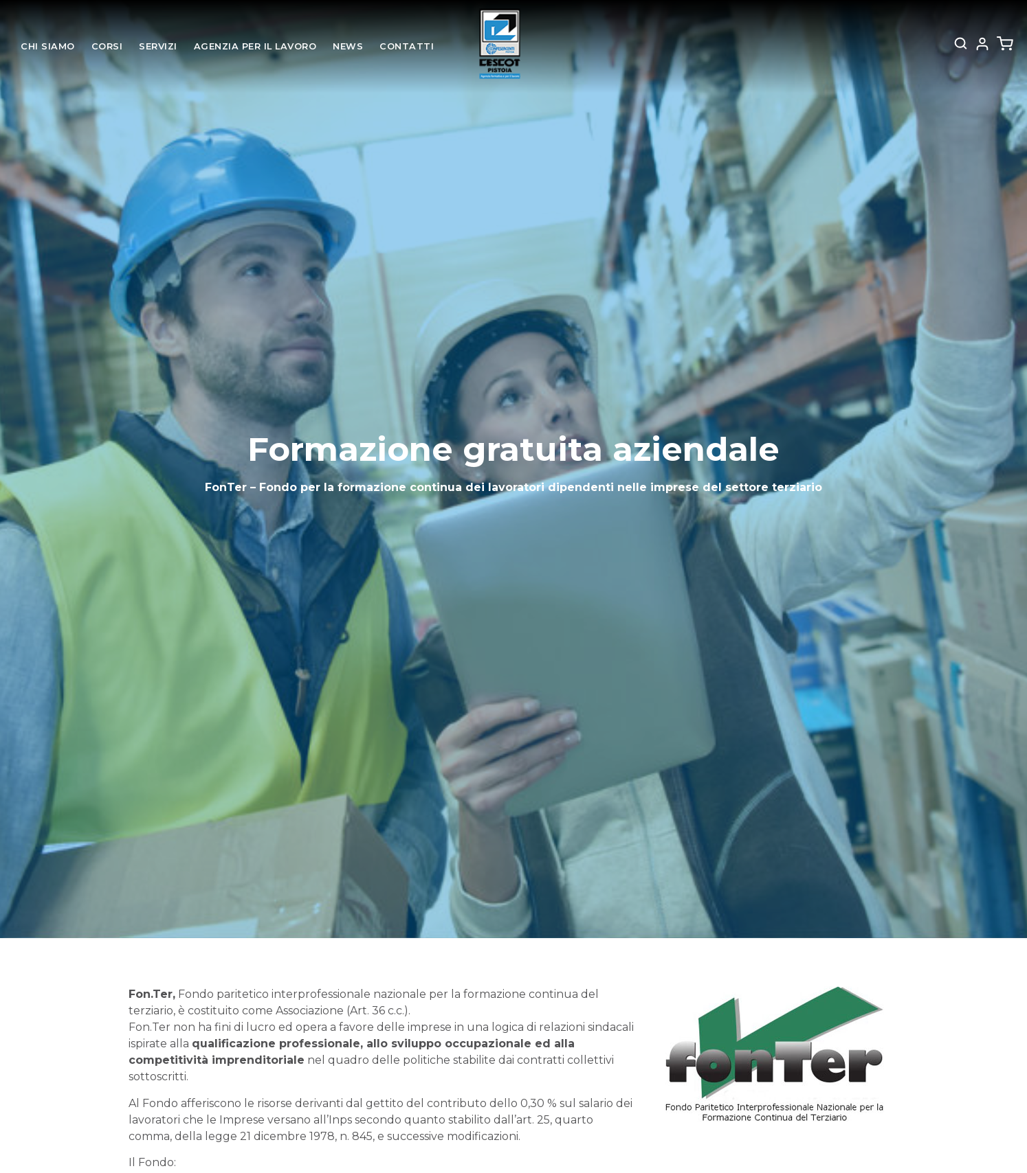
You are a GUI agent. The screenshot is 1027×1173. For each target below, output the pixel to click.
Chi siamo (48, 46)
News (348, 46)
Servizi (158, 46)
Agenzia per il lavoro (255, 46)
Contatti (406, 46)
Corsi (107, 46)
